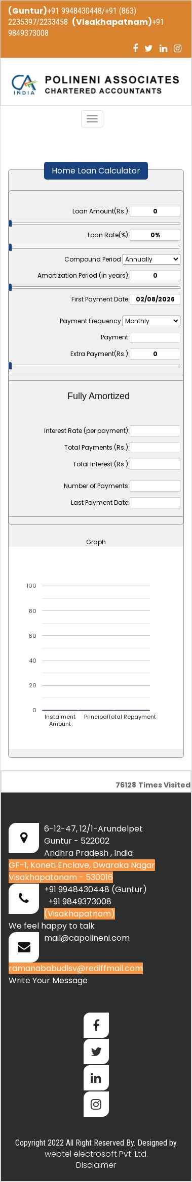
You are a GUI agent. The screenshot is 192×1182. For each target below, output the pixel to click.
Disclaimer (96, 1165)
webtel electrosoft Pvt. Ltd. (96, 1154)
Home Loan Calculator (96, 171)
